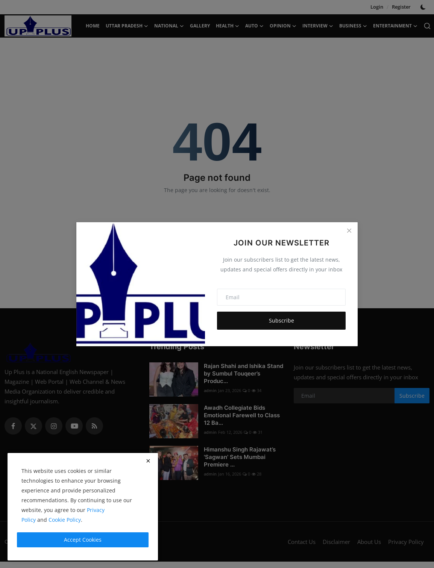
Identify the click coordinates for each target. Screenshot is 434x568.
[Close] (349, 231)
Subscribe (281, 320)
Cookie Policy (65, 519)
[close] (148, 461)
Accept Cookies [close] (83, 539)
